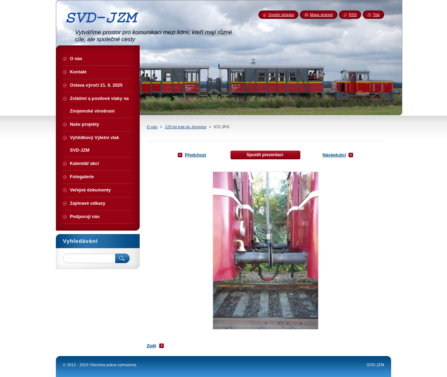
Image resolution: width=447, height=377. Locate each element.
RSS (353, 15)
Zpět (151, 345)
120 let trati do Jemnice (185, 127)
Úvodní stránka (281, 15)
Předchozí (195, 155)
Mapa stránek (321, 15)
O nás (152, 127)
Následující (334, 155)
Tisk (376, 15)
